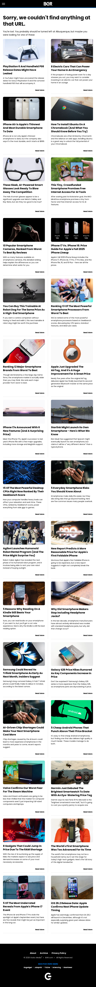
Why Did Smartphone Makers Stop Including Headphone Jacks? (69, 612)
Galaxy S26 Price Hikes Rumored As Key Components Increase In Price (71, 673)
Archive (44, 953)
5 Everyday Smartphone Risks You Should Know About (70, 489)
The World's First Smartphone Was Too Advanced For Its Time (71, 847)
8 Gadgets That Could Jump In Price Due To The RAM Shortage (22, 847)
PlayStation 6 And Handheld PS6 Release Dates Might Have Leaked (23, 70)
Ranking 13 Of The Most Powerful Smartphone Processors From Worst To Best (71, 309)
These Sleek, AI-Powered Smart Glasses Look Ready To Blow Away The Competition (23, 188)
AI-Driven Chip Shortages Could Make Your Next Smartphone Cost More (23, 731)
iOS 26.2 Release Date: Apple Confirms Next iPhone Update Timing (69, 907)
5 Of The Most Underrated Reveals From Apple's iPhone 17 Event (22, 906)
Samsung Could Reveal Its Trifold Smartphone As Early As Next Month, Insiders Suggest (23, 673)
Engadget (28, 967)
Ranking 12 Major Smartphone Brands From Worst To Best (22, 368)
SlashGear (68, 967)
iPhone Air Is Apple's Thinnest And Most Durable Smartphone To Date (22, 128)
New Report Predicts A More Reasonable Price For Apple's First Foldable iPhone (69, 552)
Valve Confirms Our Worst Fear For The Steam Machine (23, 789)
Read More (39, 90)
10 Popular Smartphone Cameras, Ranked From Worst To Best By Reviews (22, 249)
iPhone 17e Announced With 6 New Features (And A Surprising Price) (23, 431)
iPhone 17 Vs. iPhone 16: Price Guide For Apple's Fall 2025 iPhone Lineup (69, 249)
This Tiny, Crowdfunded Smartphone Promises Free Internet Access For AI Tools (68, 188)
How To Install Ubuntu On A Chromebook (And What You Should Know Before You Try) (69, 128)
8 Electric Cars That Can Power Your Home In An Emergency (70, 68)
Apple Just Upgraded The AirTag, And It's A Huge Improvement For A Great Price (70, 370)
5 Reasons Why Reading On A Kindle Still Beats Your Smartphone (21, 612)
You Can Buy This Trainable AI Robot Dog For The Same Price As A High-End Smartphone (24, 309)
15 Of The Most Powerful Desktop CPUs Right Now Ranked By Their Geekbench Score (23, 491)
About (33, 953)
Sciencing (56, 967)
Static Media (35, 957)
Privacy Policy (59, 953)
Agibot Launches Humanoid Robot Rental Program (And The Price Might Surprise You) (23, 552)
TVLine (47, 967)
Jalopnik (38, 967)
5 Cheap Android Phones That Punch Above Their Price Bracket (71, 729)
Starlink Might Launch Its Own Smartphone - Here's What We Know (70, 431)
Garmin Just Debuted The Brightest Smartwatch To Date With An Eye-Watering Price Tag (71, 791)
